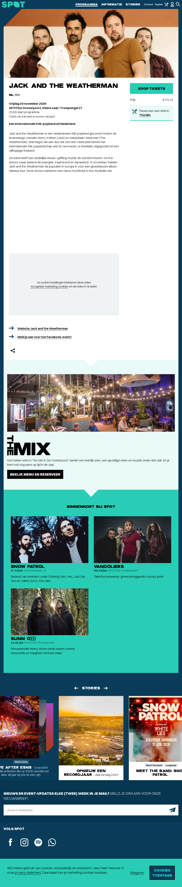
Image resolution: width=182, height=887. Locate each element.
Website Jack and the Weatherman (42, 328)
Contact (148, 4)
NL (11, 95)
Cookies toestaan (162, 872)
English (159, 4)
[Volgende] (106, 688)
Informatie (111, 4)
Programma (86, 4)
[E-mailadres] (91, 810)
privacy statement (28, 872)
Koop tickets (151, 88)
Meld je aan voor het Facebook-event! (44, 337)
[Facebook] (10, 842)
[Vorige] (76, 688)
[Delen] (13, 350)
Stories (133, 4)
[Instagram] (24, 843)
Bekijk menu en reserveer (35, 474)
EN (17, 95)
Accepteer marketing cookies (49, 286)
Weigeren (137, 873)
